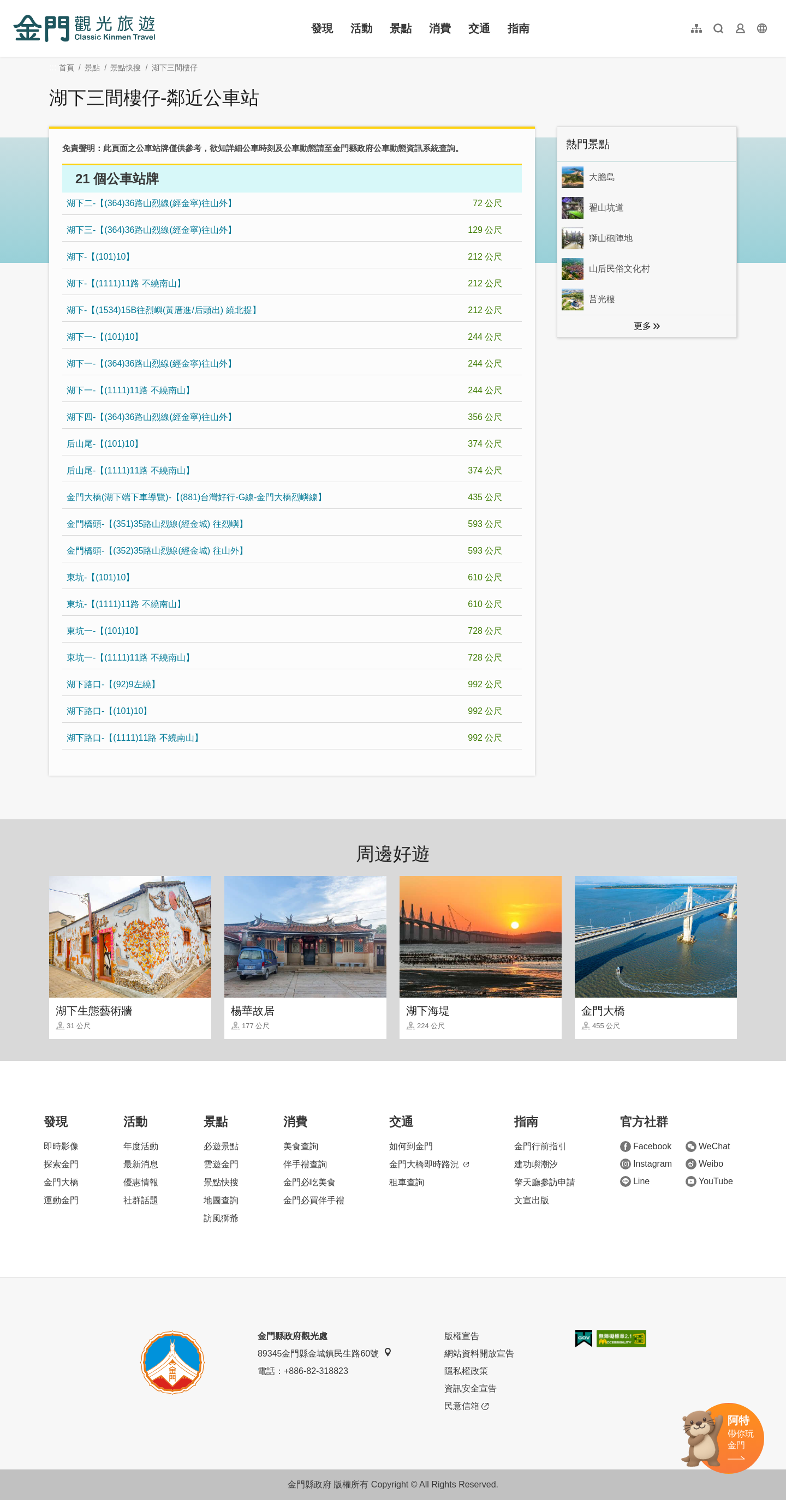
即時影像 (61, 1146)
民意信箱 (466, 1406)
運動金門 (61, 1200)
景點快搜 (125, 67)
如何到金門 (411, 1146)
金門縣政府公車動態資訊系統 (385, 148)
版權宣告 (461, 1336)
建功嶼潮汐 (536, 1164)
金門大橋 (61, 1182)
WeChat (708, 1146)
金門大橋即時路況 (429, 1164)
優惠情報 (140, 1182)
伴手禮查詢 (305, 1164)
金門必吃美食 (309, 1182)
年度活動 (140, 1146)
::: (16, 6)
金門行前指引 (540, 1146)
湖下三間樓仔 (175, 67)
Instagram (646, 1164)
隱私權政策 (466, 1371)
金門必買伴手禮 (313, 1200)
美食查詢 (300, 1146)
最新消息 (140, 1164)
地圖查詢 (221, 1200)
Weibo (704, 1164)
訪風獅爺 (221, 1218)
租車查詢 (406, 1182)
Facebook (645, 1146)
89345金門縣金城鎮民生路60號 (325, 1353)
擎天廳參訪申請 (544, 1182)
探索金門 (61, 1164)
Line (635, 1181)
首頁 (66, 67)
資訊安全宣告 (470, 1388)
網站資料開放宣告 (479, 1353)
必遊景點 (221, 1146)
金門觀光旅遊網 (84, 28)
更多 (642, 326)
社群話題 (140, 1200)
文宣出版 (531, 1200)
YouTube (709, 1181)
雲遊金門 (221, 1164)
